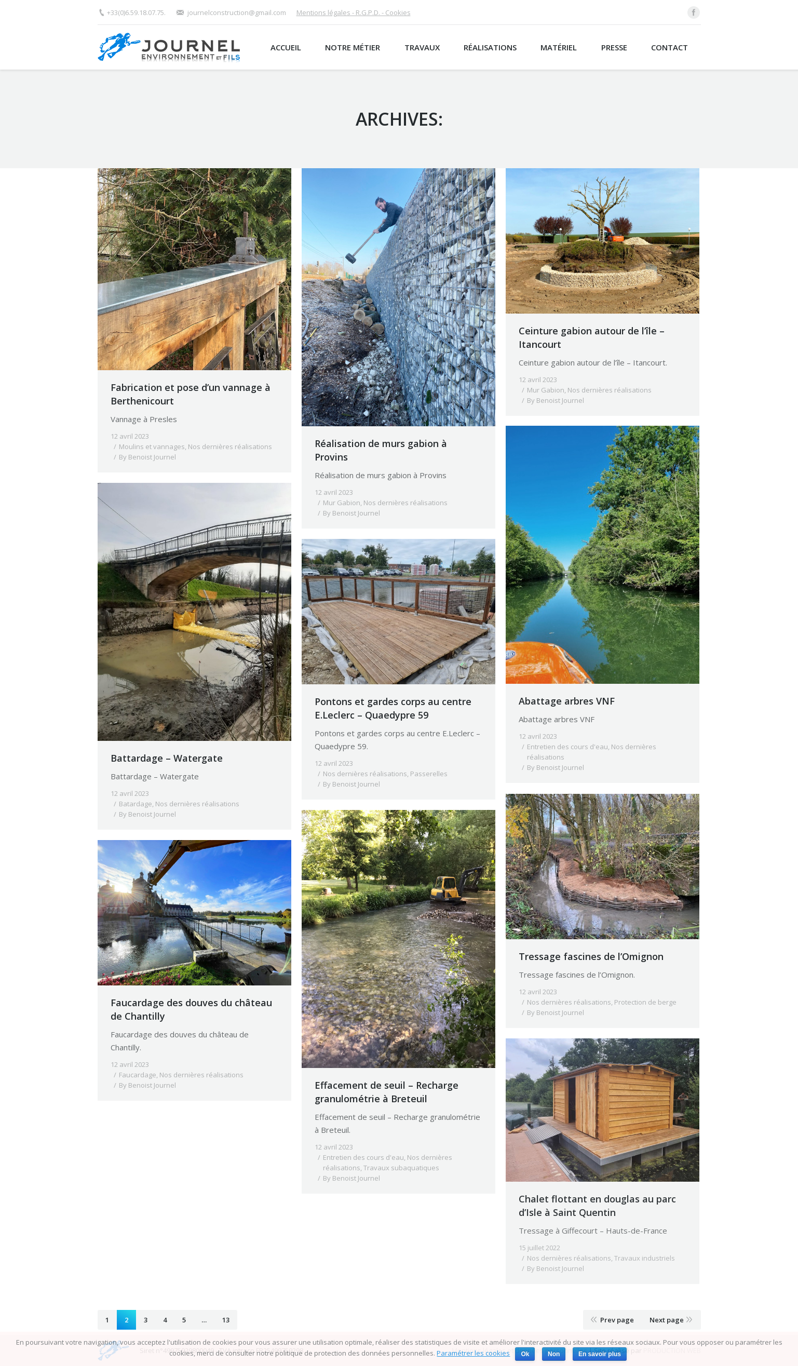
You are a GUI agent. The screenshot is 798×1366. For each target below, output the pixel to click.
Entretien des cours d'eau (567, 746)
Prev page (617, 1319)
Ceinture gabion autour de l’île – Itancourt (592, 337)
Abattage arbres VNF (567, 701)
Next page (667, 1319)
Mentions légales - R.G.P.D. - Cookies (353, 12)
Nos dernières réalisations (230, 446)
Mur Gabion (341, 502)
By (147, 457)
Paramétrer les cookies (473, 1353)
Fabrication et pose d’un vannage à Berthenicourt (190, 394)
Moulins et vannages (152, 446)
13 (225, 1319)
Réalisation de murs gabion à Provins (381, 450)
